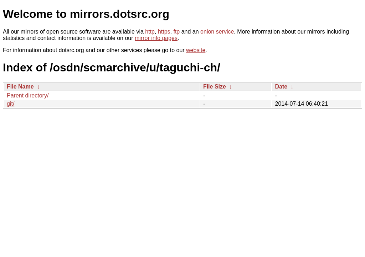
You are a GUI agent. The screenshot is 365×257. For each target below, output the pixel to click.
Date (281, 87)
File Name (20, 87)
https (164, 32)
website (195, 50)
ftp (176, 32)
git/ (10, 104)
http (150, 32)
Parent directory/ (27, 95)
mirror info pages (156, 38)
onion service (217, 32)
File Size (214, 87)
